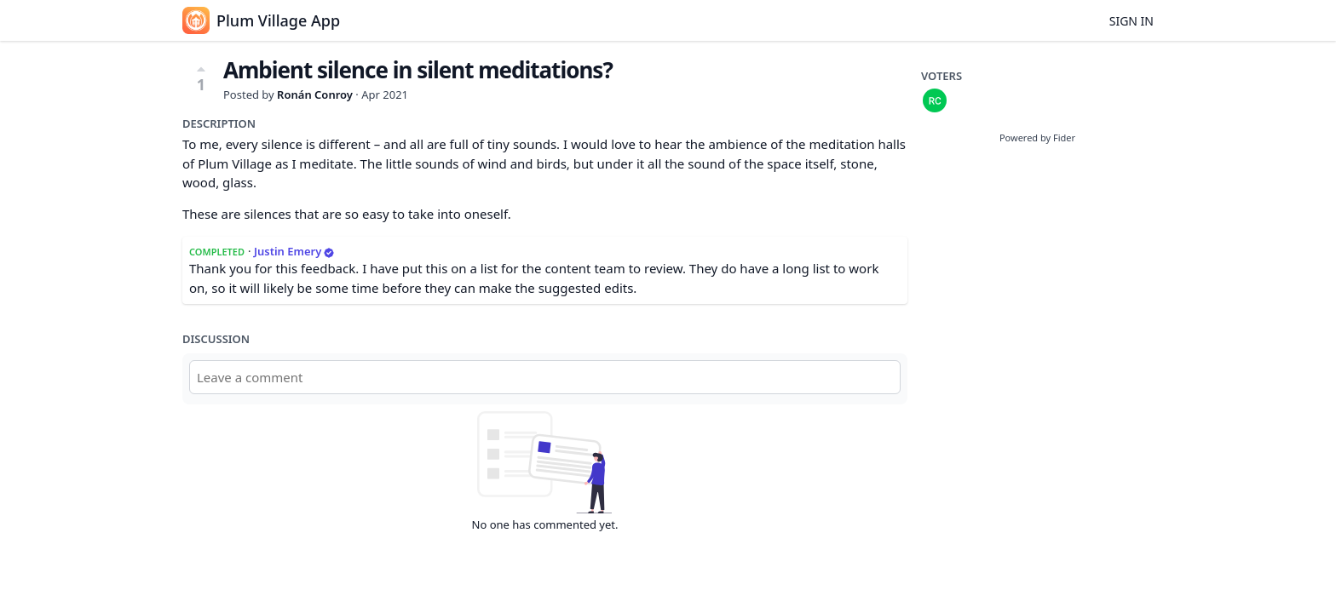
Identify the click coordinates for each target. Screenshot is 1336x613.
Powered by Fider (1037, 137)
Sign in (1131, 21)
